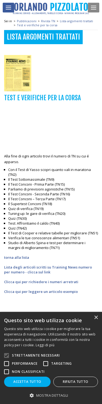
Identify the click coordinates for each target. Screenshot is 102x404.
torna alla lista (16, 257)
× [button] (96, 318)
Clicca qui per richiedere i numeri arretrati (41, 281)
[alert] (51, 358)
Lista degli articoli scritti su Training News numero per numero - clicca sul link (48, 269)
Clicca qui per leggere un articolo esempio (41, 291)
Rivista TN (48, 21)
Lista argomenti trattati (76, 21)
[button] (51, 395)
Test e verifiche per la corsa (37, 25)
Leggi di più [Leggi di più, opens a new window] (45, 345)
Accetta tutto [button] (27, 381)
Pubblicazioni (26, 21)
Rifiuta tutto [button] (75, 381)
